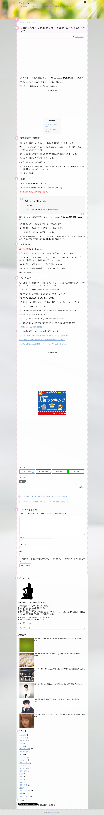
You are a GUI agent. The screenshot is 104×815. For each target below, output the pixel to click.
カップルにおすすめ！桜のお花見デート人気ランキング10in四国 (42, 495)
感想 (46, 126)
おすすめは (51, 128)
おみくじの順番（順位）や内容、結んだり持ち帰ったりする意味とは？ (44, 335)
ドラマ (21, 753)
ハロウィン (23, 759)
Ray (82, 486)
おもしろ (22, 734)
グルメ (21, 742)
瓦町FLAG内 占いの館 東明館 (30, 326)
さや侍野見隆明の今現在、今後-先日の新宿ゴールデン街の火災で (56, 698)
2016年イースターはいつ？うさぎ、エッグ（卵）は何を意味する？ (43, 501)
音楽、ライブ (24, 795)
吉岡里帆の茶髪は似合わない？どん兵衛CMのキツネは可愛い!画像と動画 (59, 713)
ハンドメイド (24, 762)
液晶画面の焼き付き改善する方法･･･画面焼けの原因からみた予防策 (57, 637)
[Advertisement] (52, 59)
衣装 (21, 792)
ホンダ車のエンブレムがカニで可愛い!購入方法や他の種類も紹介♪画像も (59, 668)
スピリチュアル (79, 37)
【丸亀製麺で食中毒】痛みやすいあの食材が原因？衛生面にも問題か (58, 653)
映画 (21, 776)
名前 (21, 536)
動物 (21, 773)
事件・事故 (23, 770)
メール (22, 543)
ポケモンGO (23, 764)
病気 (21, 781)
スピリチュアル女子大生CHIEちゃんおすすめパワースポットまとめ (42, 343)
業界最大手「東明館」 (52, 124)
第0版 (58, 811)
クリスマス (23, 739)
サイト (21, 551)
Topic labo (25, 3)
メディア (22, 767)
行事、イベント (24, 789)
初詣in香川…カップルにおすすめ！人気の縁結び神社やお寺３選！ (42, 339)
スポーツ (22, 750)
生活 (21, 778)
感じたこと (48, 131)
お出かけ (22, 737)
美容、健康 (23, 784)
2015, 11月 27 (53, 208)
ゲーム (21, 745)
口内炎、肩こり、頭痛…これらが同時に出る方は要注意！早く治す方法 (59, 683)
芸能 (21, 787)
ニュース (22, 756)
